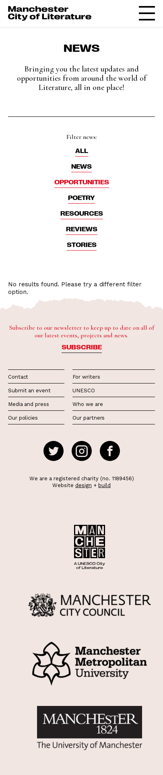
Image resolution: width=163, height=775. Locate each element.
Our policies (23, 418)
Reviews (81, 228)
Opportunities (81, 182)
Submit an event (29, 391)
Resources (81, 213)
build (104, 485)
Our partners (88, 418)
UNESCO (83, 391)
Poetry (81, 197)
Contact (18, 377)
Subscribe (82, 347)
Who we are (87, 404)
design (83, 485)
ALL (81, 150)
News (81, 166)
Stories (82, 244)
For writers (86, 377)
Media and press (28, 404)
